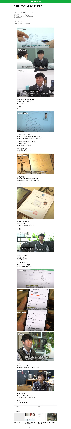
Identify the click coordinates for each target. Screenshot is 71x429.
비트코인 (17, 406)
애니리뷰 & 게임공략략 (19, 407)
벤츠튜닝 (17, 408)
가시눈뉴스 (39, 406)
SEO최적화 (39, 407)
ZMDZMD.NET (33, 427)
